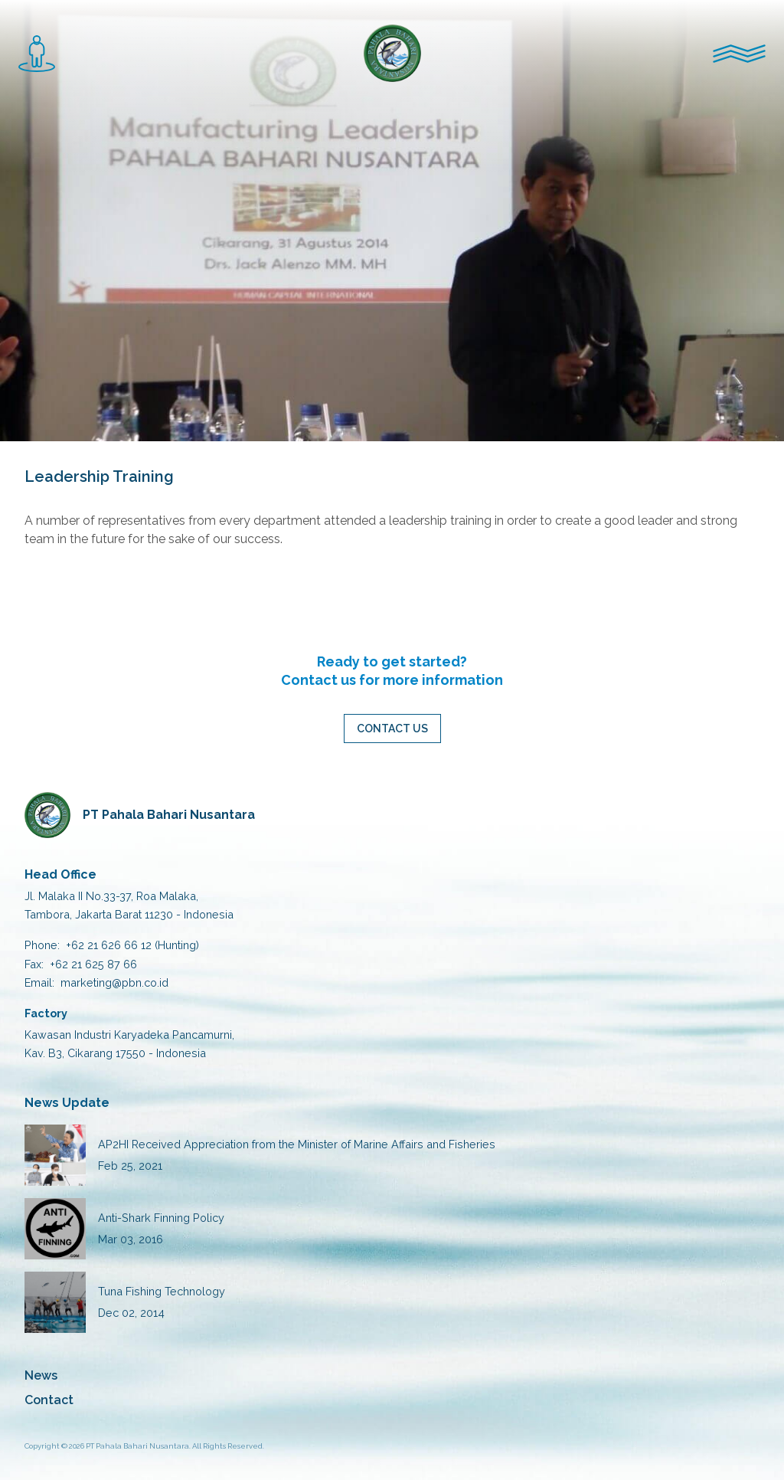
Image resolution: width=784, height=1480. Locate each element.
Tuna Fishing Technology (161, 1291)
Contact (49, 1400)
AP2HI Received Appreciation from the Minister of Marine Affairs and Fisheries (296, 1144)
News (40, 1375)
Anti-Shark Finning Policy (161, 1217)
